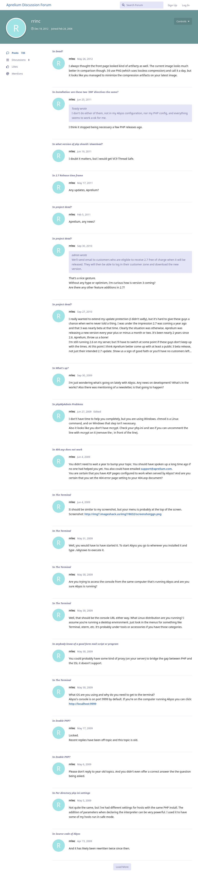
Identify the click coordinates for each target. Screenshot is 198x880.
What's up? (62, 368)
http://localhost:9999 (82, 704)
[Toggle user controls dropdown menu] (183, 21)
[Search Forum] (141, 5)
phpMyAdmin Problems (69, 404)
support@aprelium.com (156, 469)
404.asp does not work (69, 449)
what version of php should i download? (79, 144)
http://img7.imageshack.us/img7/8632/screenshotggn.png (123, 514)
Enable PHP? (63, 720)
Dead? (59, 51)
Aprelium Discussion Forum (28, 5)
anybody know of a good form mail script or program (87, 644)
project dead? (64, 207)
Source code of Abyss (68, 833)
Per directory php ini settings (73, 793)
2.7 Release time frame (69, 175)
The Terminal (63, 495)
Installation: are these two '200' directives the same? (87, 92)
